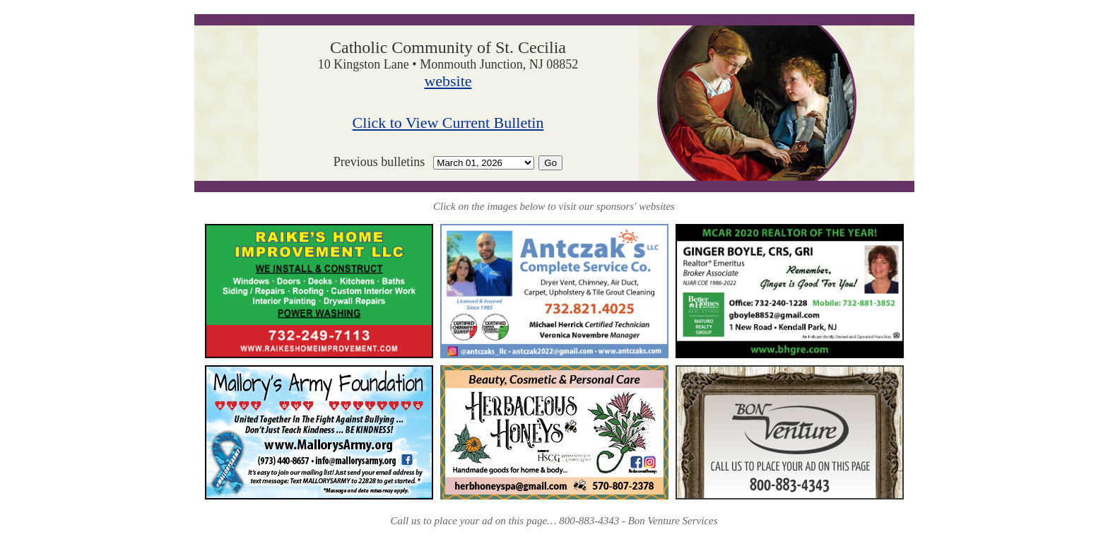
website (447, 81)
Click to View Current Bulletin (448, 122)
